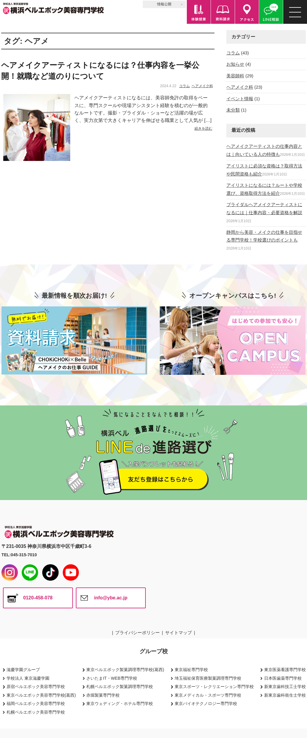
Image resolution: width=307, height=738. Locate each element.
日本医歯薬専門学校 (283, 678)
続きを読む (203, 128)
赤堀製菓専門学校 (103, 695)
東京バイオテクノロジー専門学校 (206, 703)
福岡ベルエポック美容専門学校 (36, 703)
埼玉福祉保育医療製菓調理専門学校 (208, 678)
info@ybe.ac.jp (110, 597)
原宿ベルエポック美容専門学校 (36, 686)
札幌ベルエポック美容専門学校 (36, 712)
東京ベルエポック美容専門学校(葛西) (41, 695)
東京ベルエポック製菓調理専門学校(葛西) (125, 669)
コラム (184, 86)
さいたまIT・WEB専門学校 (111, 678)
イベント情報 (239, 98)
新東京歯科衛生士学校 (285, 695)
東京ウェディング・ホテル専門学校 (119, 703)
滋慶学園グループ (23, 669)
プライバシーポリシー (137, 632)
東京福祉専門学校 (191, 669)
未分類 (233, 109)
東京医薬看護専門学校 (285, 669)
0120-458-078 (38, 597)
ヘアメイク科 (202, 86)
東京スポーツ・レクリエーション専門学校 (214, 686)
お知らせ (235, 64)
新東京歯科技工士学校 (285, 686)
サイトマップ (178, 632)
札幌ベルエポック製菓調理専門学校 (119, 686)
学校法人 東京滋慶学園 (28, 678)
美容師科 (235, 75)
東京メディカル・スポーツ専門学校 (208, 695)
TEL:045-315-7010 (19, 554)
